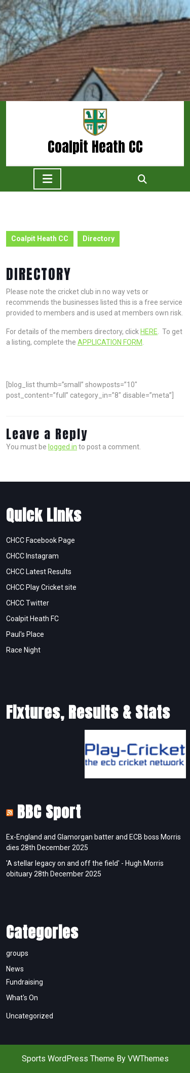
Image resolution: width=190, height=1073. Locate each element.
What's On (22, 998)
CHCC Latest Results (38, 572)
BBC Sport (49, 812)
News (15, 969)
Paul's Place (25, 634)
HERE (149, 332)
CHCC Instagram (32, 556)
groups (17, 953)
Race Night (23, 650)
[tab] (47, 179)
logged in (62, 447)
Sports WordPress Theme (68, 1058)
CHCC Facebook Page (40, 540)
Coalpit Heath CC (95, 146)
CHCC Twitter (27, 603)
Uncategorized (29, 1016)
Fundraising (24, 982)
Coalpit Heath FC (32, 619)
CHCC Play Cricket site (41, 587)
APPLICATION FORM (110, 342)
